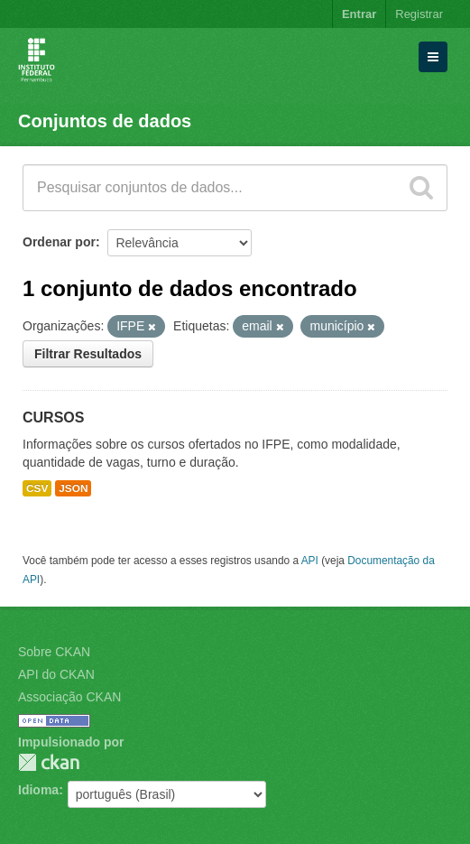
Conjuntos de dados (104, 121)
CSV (37, 488)
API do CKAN (56, 674)
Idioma (38, 790)
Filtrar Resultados (88, 354)
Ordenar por (59, 242)
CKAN (48, 762)
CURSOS (53, 417)
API (309, 560)
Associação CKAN (69, 697)
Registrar (419, 14)
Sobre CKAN (54, 652)
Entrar (359, 14)
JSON (73, 488)
